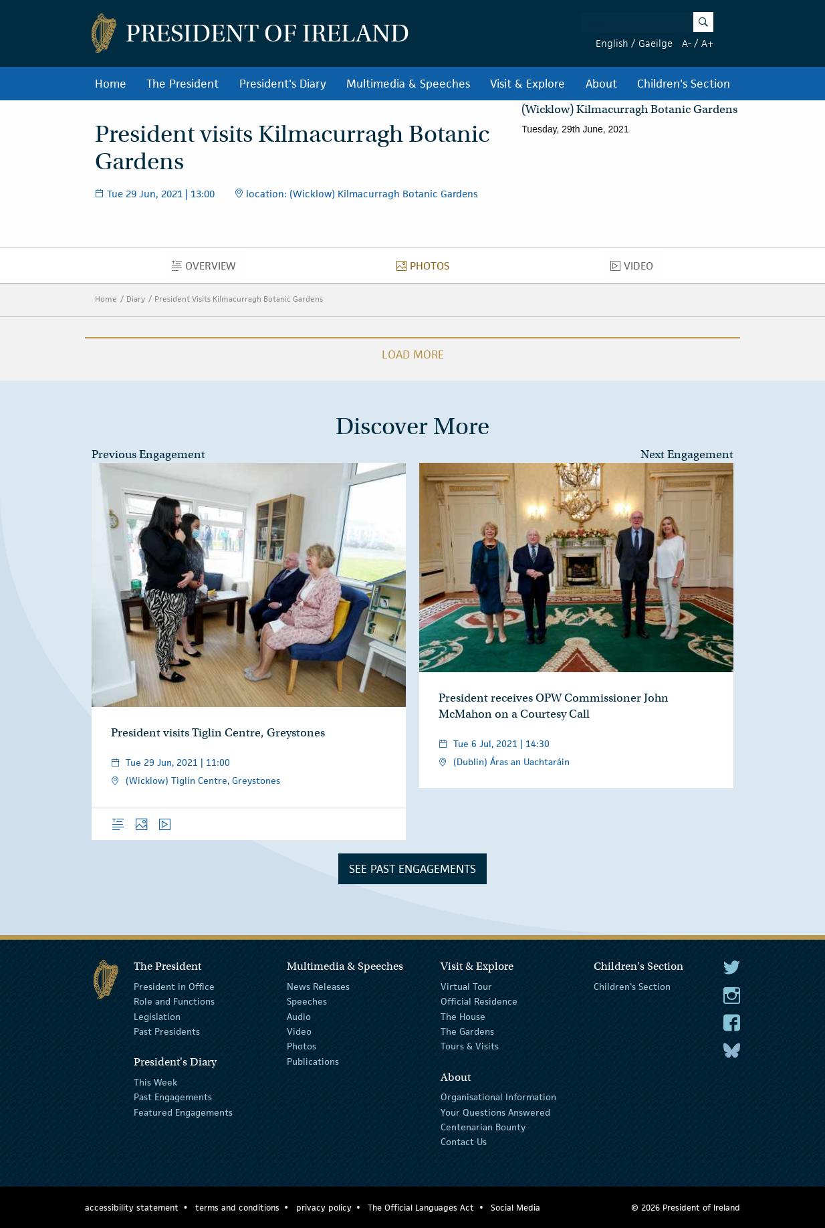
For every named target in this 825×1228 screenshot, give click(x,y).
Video (635, 269)
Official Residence (479, 1001)
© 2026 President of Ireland (685, 1207)
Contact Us (464, 1142)
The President (182, 83)
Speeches (307, 1001)
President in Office (174, 987)
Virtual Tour (466, 987)
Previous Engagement (148, 454)
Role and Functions (174, 1001)
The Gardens (467, 1031)
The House (463, 1016)
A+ (707, 43)
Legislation (157, 1016)
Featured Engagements (183, 1112)
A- (686, 43)
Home (110, 83)
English (612, 43)
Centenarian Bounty (483, 1127)
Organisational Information (498, 1097)
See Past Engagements (412, 868)
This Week (155, 1082)
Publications (313, 1061)
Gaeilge (655, 43)
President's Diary (282, 83)
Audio (299, 1016)
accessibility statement (132, 1207)
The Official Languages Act (421, 1207)
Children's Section (683, 83)
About (601, 83)
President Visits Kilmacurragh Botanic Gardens (238, 299)
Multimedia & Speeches (408, 83)
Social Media (515, 1207)
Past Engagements (173, 1097)
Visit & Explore (527, 83)
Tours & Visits (470, 1046)
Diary (135, 299)
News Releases (318, 987)
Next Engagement (686, 454)
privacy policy (324, 1207)
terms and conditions (237, 1207)
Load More (413, 354)
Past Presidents (167, 1031)
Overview (207, 269)
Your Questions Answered (495, 1112)
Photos (426, 269)
